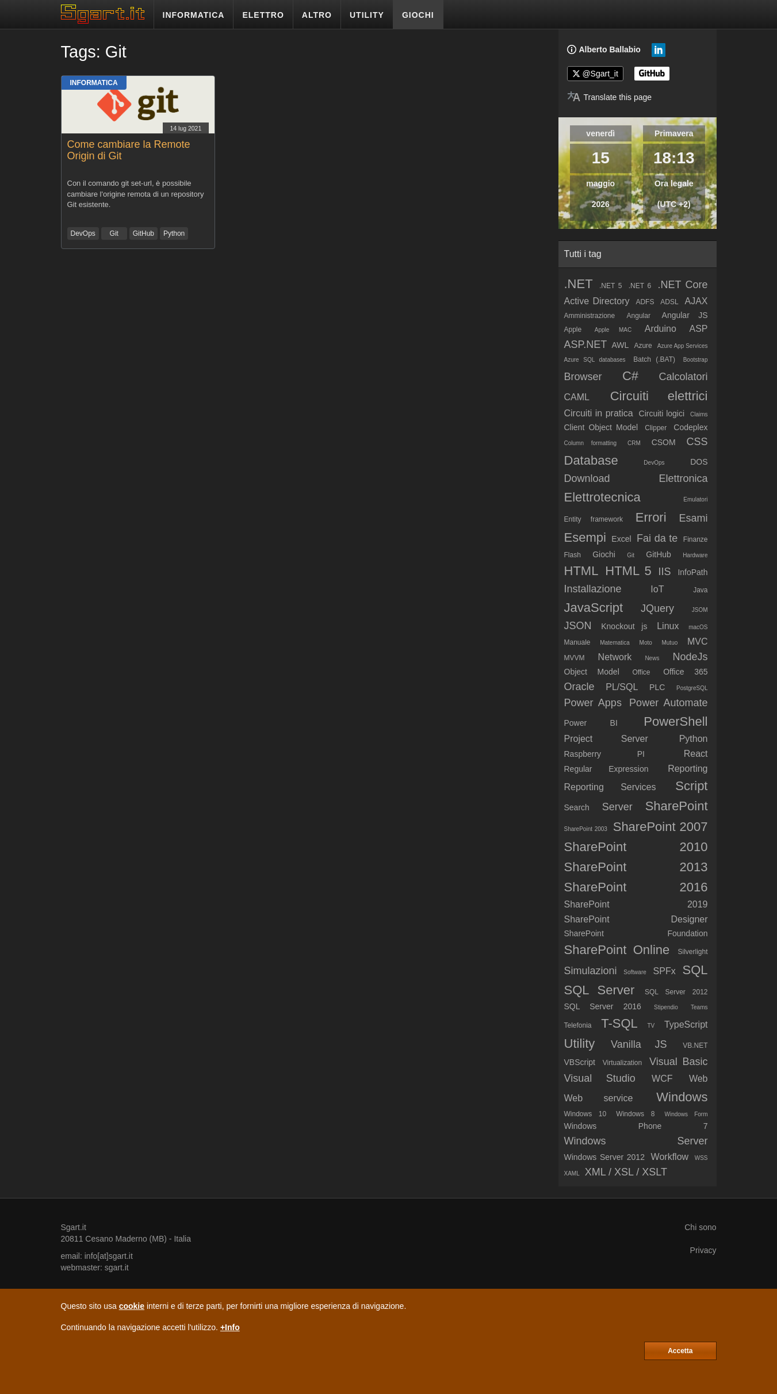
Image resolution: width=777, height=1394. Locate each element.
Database (591, 460)
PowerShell (675, 721)
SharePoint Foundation (636, 933)
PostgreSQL (691, 688)
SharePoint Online (617, 950)
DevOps (83, 233)
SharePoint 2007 (660, 826)
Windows (681, 1097)
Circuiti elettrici (659, 396)
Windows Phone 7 (636, 1126)
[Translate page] (609, 97)
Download (587, 478)
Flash (572, 555)
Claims (699, 414)
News (652, 658)
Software (634, 972)
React (696, 754)
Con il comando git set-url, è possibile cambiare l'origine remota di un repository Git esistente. (135, 194)
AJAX (696, 301)
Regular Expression (606, 768)
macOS (697, 627)
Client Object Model (601, 427)
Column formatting (590, 443)
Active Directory (597, 301)
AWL (620, 345)
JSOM (700, 610)
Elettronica (683, 478)
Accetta (680, 1351)
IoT (657, 589)
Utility (579, 1043)
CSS (697, 441)
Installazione (593, 589)
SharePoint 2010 (636, 847)
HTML (581, 571)
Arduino (660, 329)
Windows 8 (635, 1114)
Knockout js (624, 626)
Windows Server (636, 1141)
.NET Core (682, 284)
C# (630, 376)
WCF (662, 1078)
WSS (701, 1158)
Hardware (695, 555)
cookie (131, 1306)
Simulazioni (590, 970)
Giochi (603, 554)
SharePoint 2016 (636, 887)
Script (691, 786)
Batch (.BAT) (654, 359)
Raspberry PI (604, 754)
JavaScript (593, 607)
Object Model (591, 671)
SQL (694, 970)
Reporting (687, 768)
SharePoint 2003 (585, 829)
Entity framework (593, 519)
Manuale (577, 642)
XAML (572, 1173)
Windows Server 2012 (604, 1157)
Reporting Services (610, 787)
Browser (583, 376)
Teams (699, 1007)
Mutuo (669, 642)
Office (641, 672)
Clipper (656, 428)
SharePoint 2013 (636, 867)
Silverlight (692, 952)
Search (577, 807)
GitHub (143, 233)
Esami (693, 518)
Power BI (591, 722)
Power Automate (668, 703)
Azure (643, 346)
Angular (638, 316)
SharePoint (676, 806)
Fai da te (657, 538)
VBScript (579, 1062)
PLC (657, 687)
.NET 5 (610, 286)
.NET (578, 284)
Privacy (703, 1250)
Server (617, 807)
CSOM (664, 442)
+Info (230, 1327)
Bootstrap (695, 360)
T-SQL (619, 1023)
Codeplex (690, 427)
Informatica (94, 83)
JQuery (657, 608)
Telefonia (578, 1025)
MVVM (574, 658)
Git (114, 233)
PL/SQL (622, 687)
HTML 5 (628, 571)
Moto (646, 642)
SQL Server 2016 (602, 1006)
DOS (698, 461)
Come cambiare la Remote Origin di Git (128, 150)
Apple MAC (613, 330)
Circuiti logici (662, 413)
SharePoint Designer (636, 919)
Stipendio (666, 1007)
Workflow (670, 1157)
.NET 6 (640, 286)
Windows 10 (585, 1114)
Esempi (585, 537)
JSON (578, 625)
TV (650, 1025)
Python (174, 233)
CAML (577, 397)
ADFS (645, 302)
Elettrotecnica (602, 497)
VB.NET (695, 1045)
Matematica (615, 642)
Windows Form (686, 1114)
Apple (573, 329)
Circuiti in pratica (598, 413)
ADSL (669, 302)
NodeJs (689, 656)
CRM (634, 443)
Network (615, 657)
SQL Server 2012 (676, 992)
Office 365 (685, 671)
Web (698, 1078)
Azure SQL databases (595, 360)
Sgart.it (73, 1227)
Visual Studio (600, 1078)
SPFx (664, 971)
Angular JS (685, 315)
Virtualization (622, 1063)
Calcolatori (683, 376)
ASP (698, 329)
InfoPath (692, 572)
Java (700, 590)
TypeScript (686, 1024)
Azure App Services (682, 346)
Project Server (606, 739)
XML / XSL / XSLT (626, 1172)
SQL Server (599, 990)
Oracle (579, 686)
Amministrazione (589, 316)
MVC (697, 641)
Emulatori (695, 499)
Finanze (695, 539)
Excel (621, 538)
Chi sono (700, 1227)
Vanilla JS (639, 1044)
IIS (665, 571)
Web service (598, 1098)
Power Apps (593, 703)
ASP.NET (585, 344)
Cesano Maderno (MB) (126, 1238)
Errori (651, 517)
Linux (668, 626)
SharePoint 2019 (636, 904)
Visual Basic (678, 1061)
